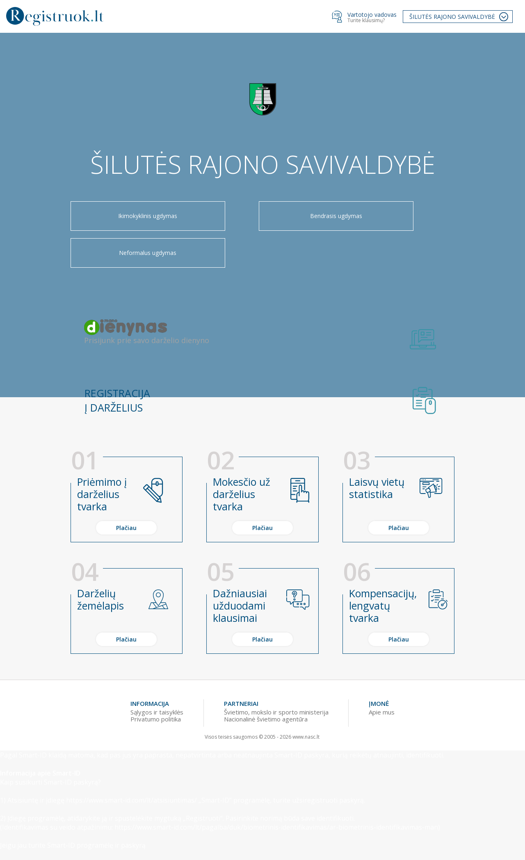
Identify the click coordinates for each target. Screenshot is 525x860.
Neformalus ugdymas (401, 222)
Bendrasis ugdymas (262, 221)
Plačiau (126, 502)
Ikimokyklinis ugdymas (123, 222)
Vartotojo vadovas (372, 14)
